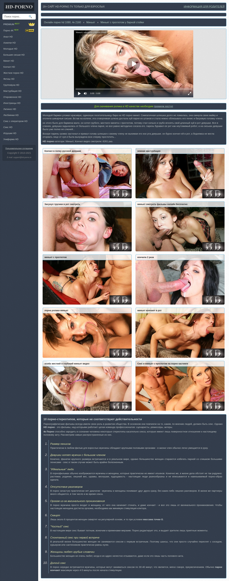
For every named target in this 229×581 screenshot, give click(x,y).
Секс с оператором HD (15, 121)
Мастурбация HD (12, 91)
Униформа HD (10, 139)
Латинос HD (9, 109)
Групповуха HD (11, 85)
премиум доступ (163, 106)
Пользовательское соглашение (19, 148)
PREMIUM (19, 24)
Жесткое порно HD (13, 73)
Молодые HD (10, 48)
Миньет (90, 22)
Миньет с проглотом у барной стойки (122, 22)
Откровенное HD (12, 97)
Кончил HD (9, 67)
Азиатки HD (9, 42)
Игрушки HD (9, 133)
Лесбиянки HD (11, 115)
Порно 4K (19, 30)
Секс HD (7, 127)
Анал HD (8, 36)
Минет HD (8, 61)
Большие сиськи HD (14, 55)
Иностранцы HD (11, 103)
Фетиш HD (8, 79)
